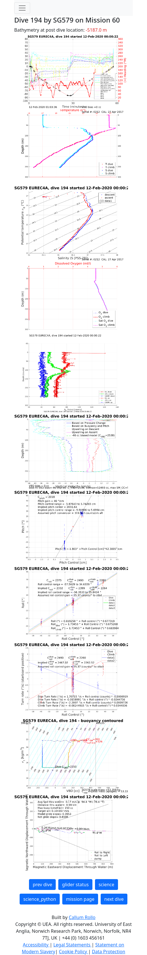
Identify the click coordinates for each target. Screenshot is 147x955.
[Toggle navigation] (22, 8)
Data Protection (108, 951)
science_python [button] (39, 899)
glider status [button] (75, 884)
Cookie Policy (73, 951)
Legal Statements (72, 945)
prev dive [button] (42, 884)
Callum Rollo (82, 917)
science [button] (106, 884)
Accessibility (36, 945)
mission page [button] (80, 899)
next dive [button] (114, 899)
